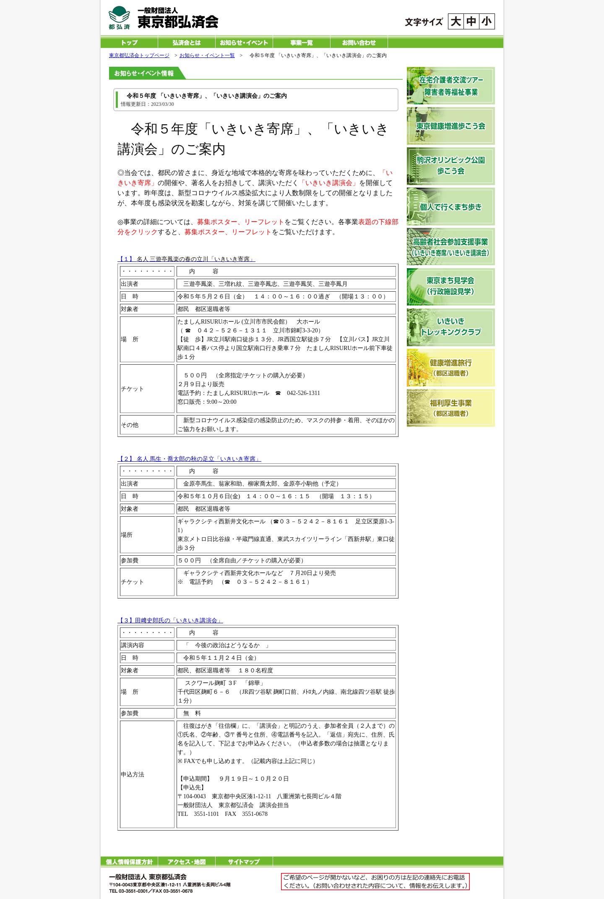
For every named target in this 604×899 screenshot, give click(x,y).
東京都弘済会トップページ (139, 55)
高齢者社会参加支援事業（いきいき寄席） (451, 247)
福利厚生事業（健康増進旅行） (451, 408)
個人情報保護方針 (129, 862)
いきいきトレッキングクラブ (451, 327)
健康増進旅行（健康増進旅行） (451, 368)
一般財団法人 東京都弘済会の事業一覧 (301, 41)
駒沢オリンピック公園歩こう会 (451, 166)
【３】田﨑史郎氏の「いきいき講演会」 (170, 620)
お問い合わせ (359, 41)
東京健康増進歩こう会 (451, 126)
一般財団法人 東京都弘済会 (174, 18)
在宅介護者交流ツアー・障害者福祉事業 (451, 86)
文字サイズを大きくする (455, 21)
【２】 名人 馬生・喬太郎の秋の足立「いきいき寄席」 (189, 459)
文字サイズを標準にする (471, 21)
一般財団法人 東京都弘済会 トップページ (129, 41)
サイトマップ (244, 862)
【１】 (186, 259)
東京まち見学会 (451, 287)
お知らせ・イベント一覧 (244, 41)
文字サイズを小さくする (487, 21)
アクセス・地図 (186, 862)
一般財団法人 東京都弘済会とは (186, 41)
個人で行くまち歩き (451, 206)
